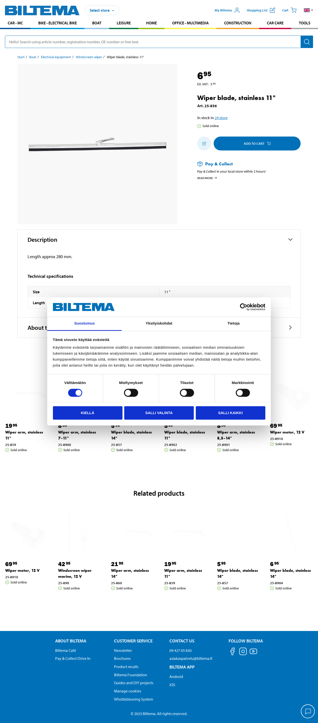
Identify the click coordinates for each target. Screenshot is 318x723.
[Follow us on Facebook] (233, 652)
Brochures (122, 658)
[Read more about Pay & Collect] (244, 163)
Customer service (133, 641)
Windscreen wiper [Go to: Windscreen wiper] (89, 57)
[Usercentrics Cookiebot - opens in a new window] (243, 307)
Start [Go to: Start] (21, 57)
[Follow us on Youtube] (253, 654)
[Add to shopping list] (204, 143)
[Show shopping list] (261, 10)
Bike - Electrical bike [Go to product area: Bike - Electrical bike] (57, 22)
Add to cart (257, 143)
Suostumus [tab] (84, 323)
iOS (172, 684)
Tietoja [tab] (234, 323)
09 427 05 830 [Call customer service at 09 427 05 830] (180, 650)
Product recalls (126, 666)
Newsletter (123, 650)
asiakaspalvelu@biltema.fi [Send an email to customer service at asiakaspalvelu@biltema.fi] (190, 658)
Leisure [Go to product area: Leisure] (124, 22)
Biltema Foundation (130, 674)
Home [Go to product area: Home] (151, 22)
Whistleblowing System (133, 699)
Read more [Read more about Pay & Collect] (207, 178)
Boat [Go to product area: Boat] (96, 22)
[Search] (307, 42)
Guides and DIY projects (133, 682)
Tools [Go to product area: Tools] (304, 22)
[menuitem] (15, 23)
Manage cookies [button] (127, 690)
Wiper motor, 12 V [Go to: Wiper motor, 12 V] (287, 432)
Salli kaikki (230, 413)
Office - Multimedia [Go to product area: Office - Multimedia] (190, 22)
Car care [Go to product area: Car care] (275, 22)
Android (176, 676)
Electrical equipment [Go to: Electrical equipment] (56, 57)
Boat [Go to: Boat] (32, 57)
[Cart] (289, 10)
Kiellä (87, 413)
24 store (221, 117)
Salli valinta (159, 413)
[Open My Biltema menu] (227, 10)
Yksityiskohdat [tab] (159, 323)
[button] (308, 10)
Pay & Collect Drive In (72, 658)
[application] (308, 712)
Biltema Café (65, 650)
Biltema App (182, 667)
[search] (159, 42)
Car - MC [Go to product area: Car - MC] (15, 22)
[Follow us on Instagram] (243, 652)
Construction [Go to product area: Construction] (237, 22)
